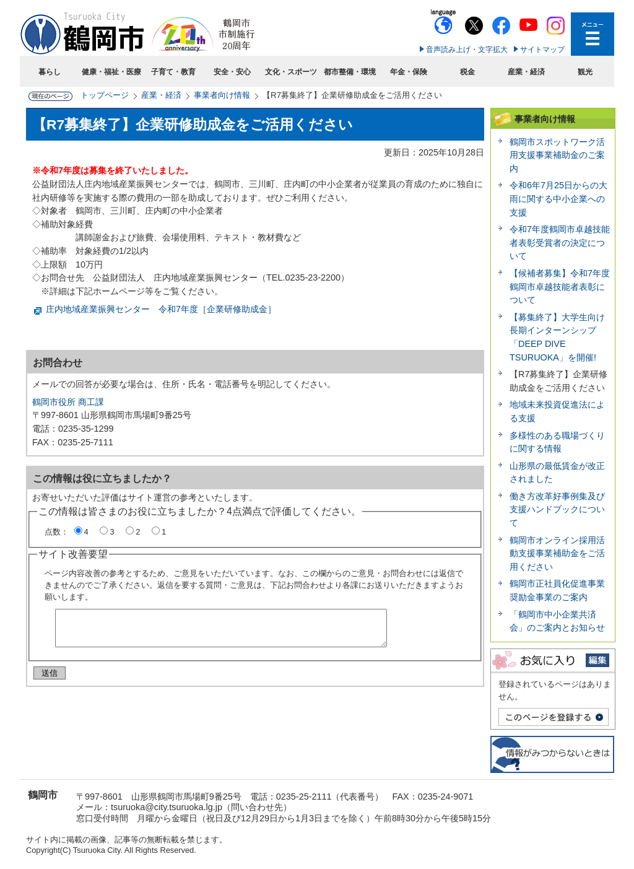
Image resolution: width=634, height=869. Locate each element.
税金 (467, 72)
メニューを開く (592, 34)
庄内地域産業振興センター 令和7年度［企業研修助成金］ (161, 309)
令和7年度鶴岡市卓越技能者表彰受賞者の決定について (560, 242)
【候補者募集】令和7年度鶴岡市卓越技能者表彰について (560, 286)
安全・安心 (232, 72)
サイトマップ (542, 49)
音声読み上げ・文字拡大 (467, 49)
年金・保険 (408, 72)
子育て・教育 (173, 72)
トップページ (104, 95)
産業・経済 (526, 72)
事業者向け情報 (222, 95)
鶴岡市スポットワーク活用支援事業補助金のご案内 (557, 155)
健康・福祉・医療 (111, 72)
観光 (585, 72)
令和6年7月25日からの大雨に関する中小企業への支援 (558, 198)
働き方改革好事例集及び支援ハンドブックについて (557, 509)
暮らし (49, 72)
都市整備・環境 (350, 72)
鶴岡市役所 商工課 (68, 402)
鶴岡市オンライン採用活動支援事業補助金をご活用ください (557, 553)
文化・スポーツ (291, 72)
